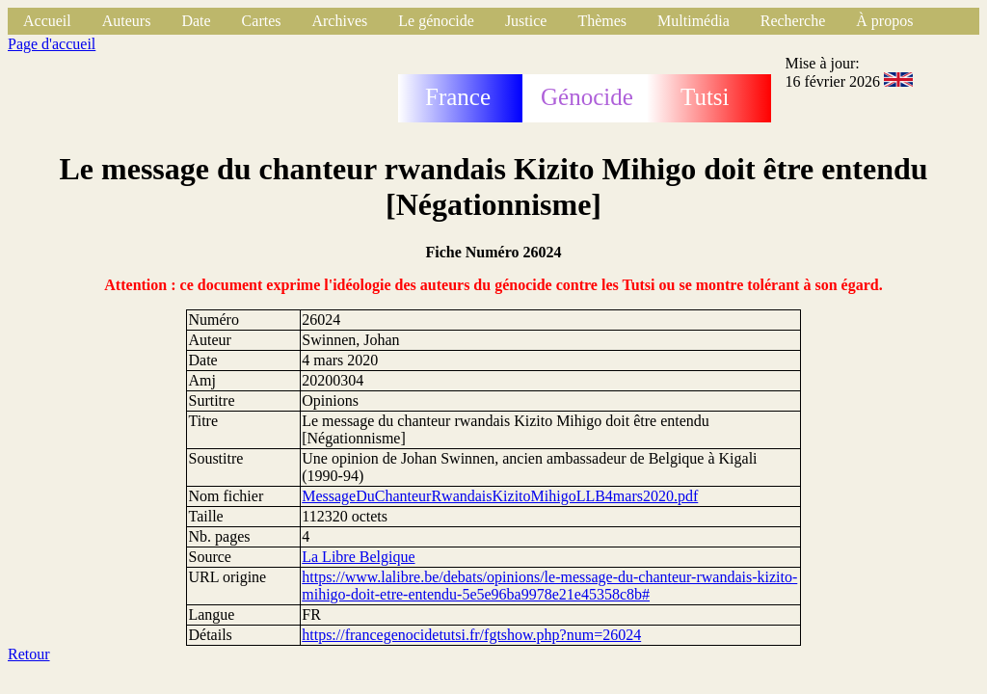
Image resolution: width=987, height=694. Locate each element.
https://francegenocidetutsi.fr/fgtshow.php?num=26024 (471, 635)
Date (195, 21)
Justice (526, 21)
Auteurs (126, 21)
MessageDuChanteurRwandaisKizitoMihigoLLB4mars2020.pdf (500, 496)
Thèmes (602, 21)
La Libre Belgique (358, 556)
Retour (29, 654)
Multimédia (693, 21)
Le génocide (436, 21)
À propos (884, 21)
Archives (339, 21)
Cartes (261, 21)
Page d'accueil (51, 44)
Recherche (793, 21)
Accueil (47, 21)
